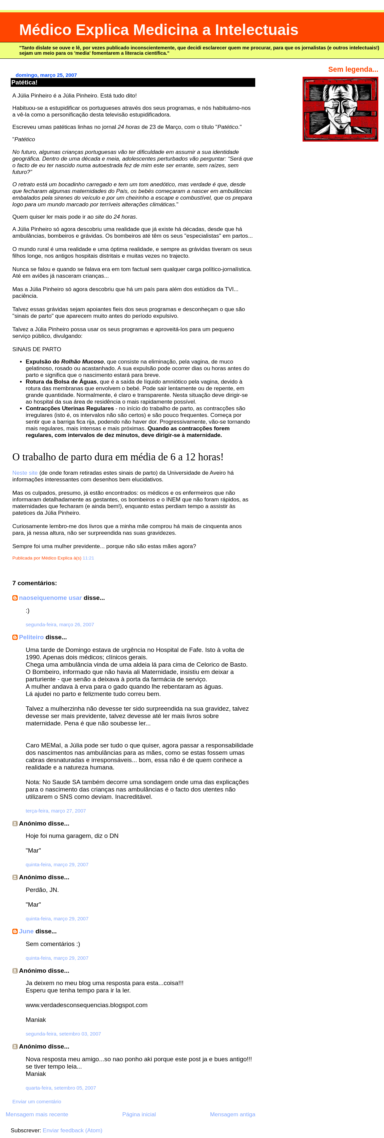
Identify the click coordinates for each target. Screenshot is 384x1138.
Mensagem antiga (232, 1114)
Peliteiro (31, 637)
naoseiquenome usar (50, 597)
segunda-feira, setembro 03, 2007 (63, 1034)
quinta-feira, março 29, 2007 (57, 864)
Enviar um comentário (36, 1101)
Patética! (24, 82)
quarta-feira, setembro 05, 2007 (61, 1088)
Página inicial (139, 1114)
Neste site (25, 473)
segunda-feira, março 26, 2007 (60, 624)
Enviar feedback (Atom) (72, 1130)
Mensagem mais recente (37, 1114)
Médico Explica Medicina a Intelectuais (159, 29)
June (26, 931)
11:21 (88, 557)
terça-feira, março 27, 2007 (56, 811)
